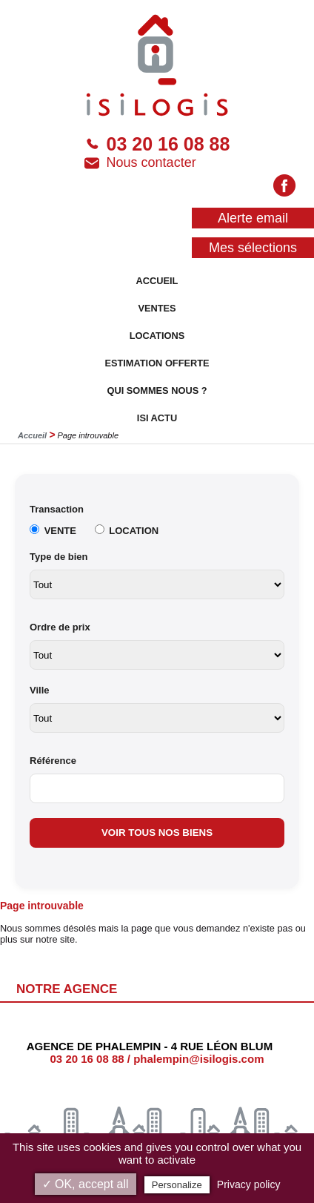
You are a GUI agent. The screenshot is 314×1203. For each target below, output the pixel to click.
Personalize (177, 1184)
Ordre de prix (60, 627)
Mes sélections (253, 247)
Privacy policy (249, 1184)
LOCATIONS (157, 335)
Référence (53, 760)
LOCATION (133, 530)
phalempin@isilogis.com (198, 1058)
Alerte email (253, 218)
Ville (40, 690)
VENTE (60, 530)
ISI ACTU (157, 417)
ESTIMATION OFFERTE (156, 363)
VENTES (157, 308)
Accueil (32, 435)
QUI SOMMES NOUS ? (157, 390)
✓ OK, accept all (85, 1184)
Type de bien (59, 556)
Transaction (57, 509)
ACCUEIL (157, 280)
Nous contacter (140, 163)
